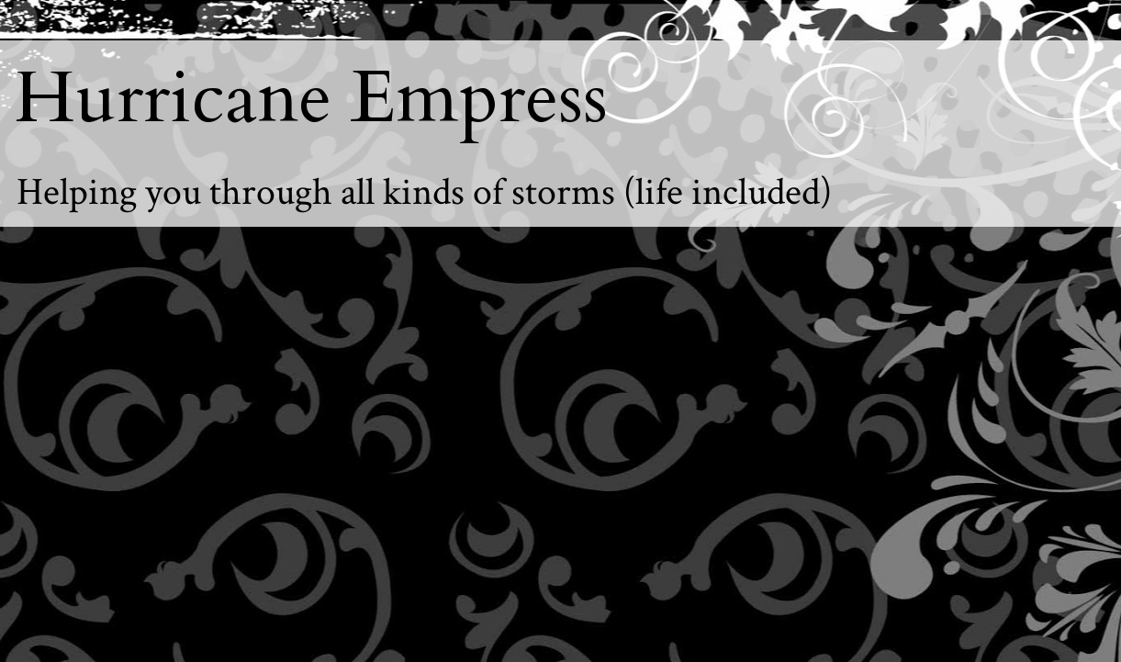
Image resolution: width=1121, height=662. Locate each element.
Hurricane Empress (311, 98)
